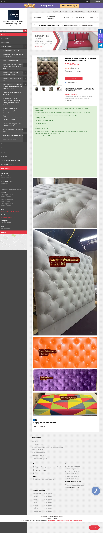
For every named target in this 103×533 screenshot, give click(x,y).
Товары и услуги (6, 46)
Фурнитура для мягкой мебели (13, 136)
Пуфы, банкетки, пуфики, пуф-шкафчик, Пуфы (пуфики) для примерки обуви (12, 86)
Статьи (3, 148)
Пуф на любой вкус (38, 453)
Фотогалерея (5, 42)
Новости (4, 144)
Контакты (80, 17)
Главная (37, 17)
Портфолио (5, 38)
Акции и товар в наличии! (11, 50)
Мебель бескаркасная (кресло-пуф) (13, 131)
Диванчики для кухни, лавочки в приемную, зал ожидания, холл (13, 66)
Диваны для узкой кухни (11, 61)
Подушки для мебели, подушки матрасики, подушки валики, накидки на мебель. (13, 118)
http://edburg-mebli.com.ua (10, 211)
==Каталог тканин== (9, 140)
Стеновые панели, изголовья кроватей (12, 93)
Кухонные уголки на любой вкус (12, 79)
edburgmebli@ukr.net (8, 217)
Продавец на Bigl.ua (51, 518)
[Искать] (25, 31)
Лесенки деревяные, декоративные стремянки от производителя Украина (12, 110)
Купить (73, 78)
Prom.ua (60, 516)
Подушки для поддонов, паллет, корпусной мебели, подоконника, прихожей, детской (12, 101)
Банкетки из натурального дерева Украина (12, 125)
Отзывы (4, 156)
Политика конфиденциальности (73, 520)
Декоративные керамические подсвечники (13, 55)
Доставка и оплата (7, 164)
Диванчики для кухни (39, 459)
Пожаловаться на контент (55, 520)
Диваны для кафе (38, 444)
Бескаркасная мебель (39, 456)
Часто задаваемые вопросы (10, 160)
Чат (94, 527)
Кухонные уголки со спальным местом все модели (13, 73)
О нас (3, 152)
